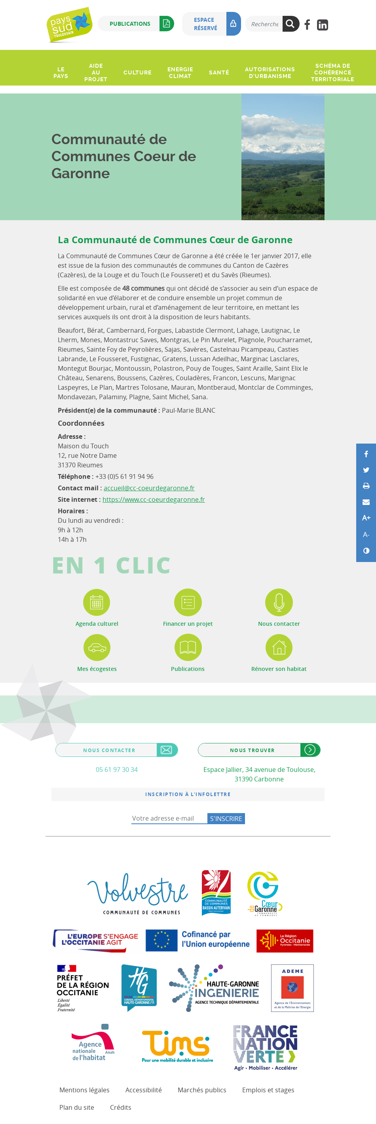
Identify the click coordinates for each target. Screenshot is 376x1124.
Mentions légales (84, 1090)
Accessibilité (143, 1090)
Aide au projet (96, 72)
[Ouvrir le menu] (53, 55)
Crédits (120, 1107)
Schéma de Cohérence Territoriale (332, 72)
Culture (137, 72)
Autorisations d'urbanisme (270, 72)
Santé (219, 72)
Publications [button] (142, 23)
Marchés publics (202, 1090)
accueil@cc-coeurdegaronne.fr (149, 488)
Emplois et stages (268, 1090)
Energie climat (180, 72)
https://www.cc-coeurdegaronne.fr (154, 499)
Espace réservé (217, 24)
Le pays (60, 72)
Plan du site (76, 1107)
